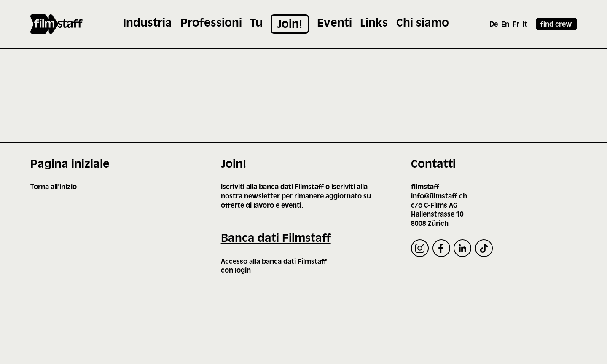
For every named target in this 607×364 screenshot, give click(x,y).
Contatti (433, 164)
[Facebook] (441, 248)
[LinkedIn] (462, 248)
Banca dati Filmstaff (276, 238)
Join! (233, 164)
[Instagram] (420, 248)
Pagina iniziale (70, 164)
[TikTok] (484, 248)
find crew (556, 24)
